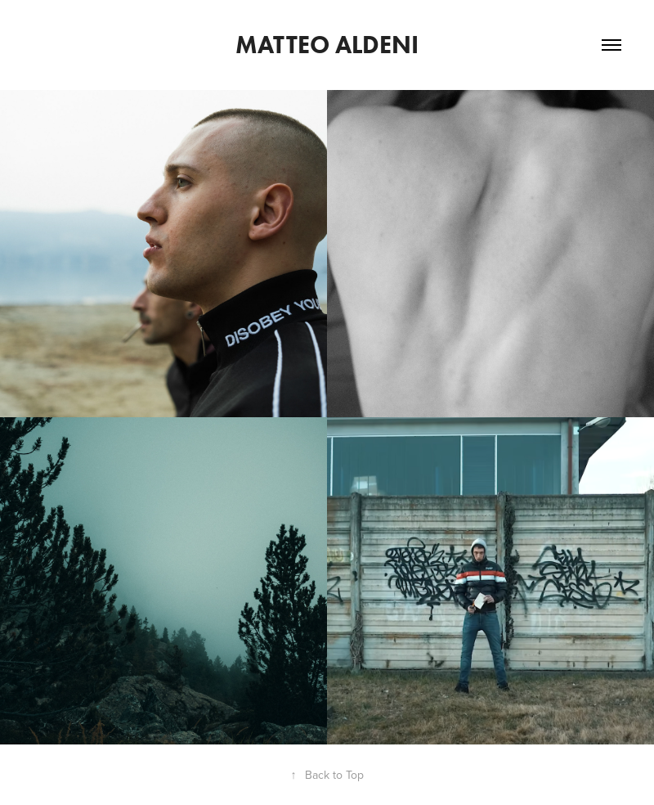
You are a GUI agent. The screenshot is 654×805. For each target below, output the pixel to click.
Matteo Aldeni (327, 44)
